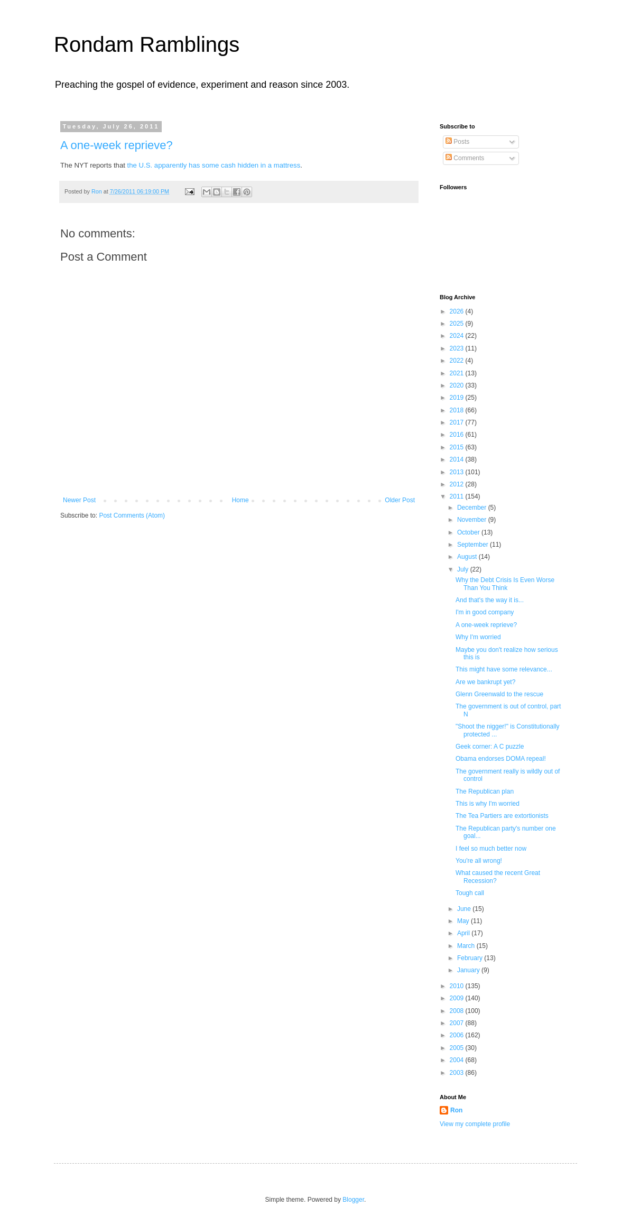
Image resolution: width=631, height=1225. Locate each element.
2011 (458, 496)
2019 (458, 397)
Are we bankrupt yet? (485, 682)
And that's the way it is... (490, 600)
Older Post (400, 500)
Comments (465, 158)
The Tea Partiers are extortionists (502, 815)
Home (240, 500)
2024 (458, 335)
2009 (458, 998)
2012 (458, 484)
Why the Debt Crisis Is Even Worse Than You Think (505, 583)
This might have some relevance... (504, 669)
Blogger (353, 1199)
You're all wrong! (479, 860)
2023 (458, 348)
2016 (458, 434)
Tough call (470, 893)
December (472, 507)
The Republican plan (485, 791)
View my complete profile (475, 1124)
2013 (458, 472)
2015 (458, 447)
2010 (458, 986)
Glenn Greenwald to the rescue (499, 694)
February (470, 958)
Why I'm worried (478, 637)
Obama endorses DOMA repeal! (501, 758)
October (469, 532)
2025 (458, 323)
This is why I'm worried (487, 803)
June (464, 909)
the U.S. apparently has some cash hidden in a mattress (214, 165)
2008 (458, 1011)
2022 (458, 360)
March (467, 946)
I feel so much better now (491, 848)
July (463, 569)
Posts (457, 141)
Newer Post (79, 500)
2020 (458, 385)
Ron (456, 1110)
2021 (458, 373)
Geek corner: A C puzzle (490, 746)
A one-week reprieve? (116, 145)
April (464, 933)
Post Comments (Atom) (132, 515)
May (464, 921)
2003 (458, 1072)
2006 (458, 1035)
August (468, 556)
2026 (458, 311)
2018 (458, 410)
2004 (458, 1060)
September (473, 544)
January (469, 970)
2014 (458, 459)
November (472, 519)
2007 (458, 1023)
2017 (458, 422)
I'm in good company (485, 612)
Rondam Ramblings (146, 44)
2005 (458, 1048)
